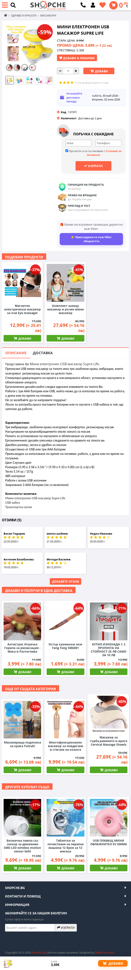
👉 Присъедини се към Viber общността (91, 239)
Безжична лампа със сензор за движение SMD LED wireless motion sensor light (22, 846)
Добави (101, 71)
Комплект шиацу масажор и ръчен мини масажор (65, 309)
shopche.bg (38, 952)
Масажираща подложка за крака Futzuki (22, 744)
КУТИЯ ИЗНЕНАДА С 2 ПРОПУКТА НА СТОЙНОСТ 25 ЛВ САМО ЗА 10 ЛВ (108, 649)
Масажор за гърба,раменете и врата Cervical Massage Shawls (108, 740)
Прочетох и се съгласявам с (93, 153)
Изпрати (93, 165)
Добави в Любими (77, 58)
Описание (16, 352)
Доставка (43, 352)
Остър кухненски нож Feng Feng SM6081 (65, 646)
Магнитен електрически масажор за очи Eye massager (22, 309)
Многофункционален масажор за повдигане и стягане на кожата (65, 746)
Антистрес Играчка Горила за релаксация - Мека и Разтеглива (22, 647)
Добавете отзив (65, 581)
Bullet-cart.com (104, 952)
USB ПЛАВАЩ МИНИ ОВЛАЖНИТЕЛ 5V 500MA (108, 842)
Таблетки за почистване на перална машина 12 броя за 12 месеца (65, 846)
